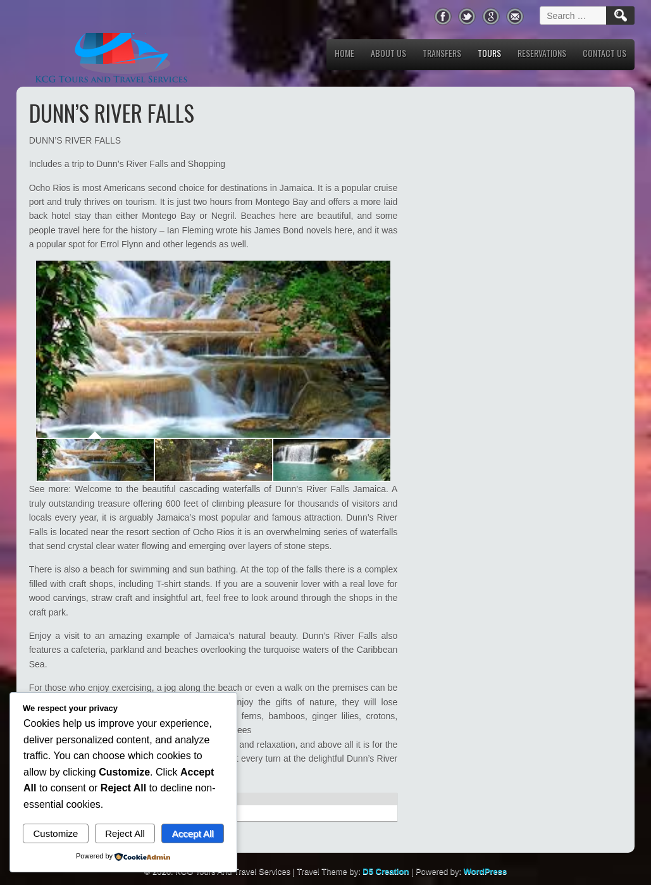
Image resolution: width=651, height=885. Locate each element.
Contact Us (604, 52)
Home (344, 52)
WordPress (485, 871)
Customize (55, 833)
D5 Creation (386, 871)
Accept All (193, 833)
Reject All (125, 833)
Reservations (542, 52)
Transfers (442, 52)
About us (388, 52)
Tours (489, 52)
